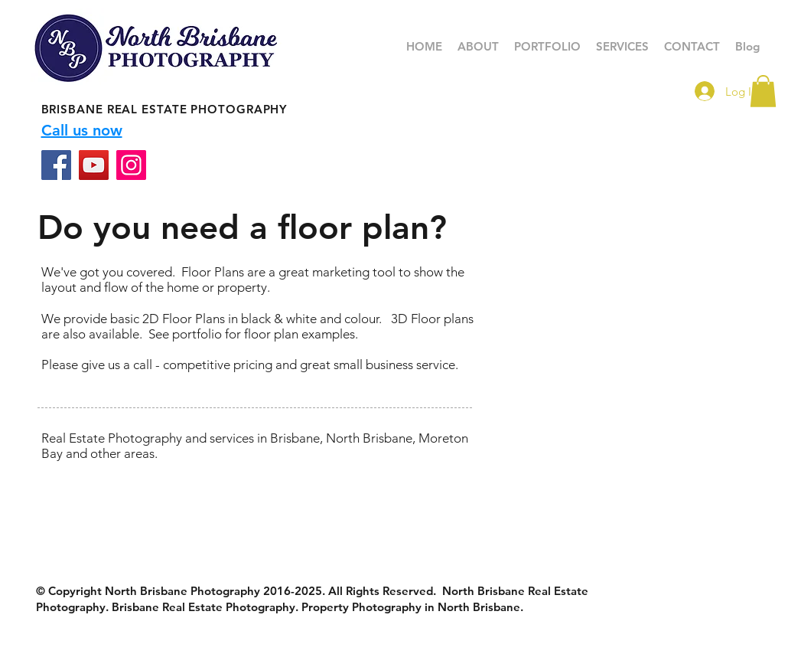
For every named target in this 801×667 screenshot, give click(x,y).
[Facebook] (56, 165)
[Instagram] (131, 165)
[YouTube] (94, 165)
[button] (547, 47)
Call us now (81, 130)
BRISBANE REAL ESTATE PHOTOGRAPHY (164, 109)
